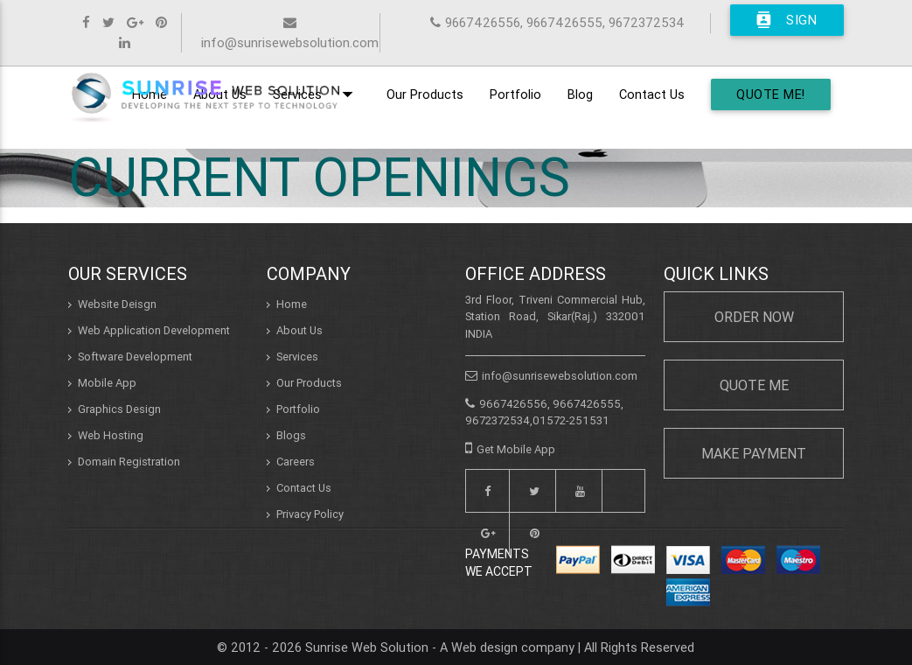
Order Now (754, 317)
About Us (299, 330)
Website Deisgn (117, 304)
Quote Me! (770, 94)
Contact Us (652, 94)
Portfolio (515, 94)
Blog (580, 94)
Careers (295, 461)
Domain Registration (129, 461)
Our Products (424, 94)
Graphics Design (119, 409)
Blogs (291, 435)
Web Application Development (154, 330)
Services (297, 356)
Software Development (135, 356)
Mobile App (107, 382)
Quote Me (754, 385)
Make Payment (753, 453)
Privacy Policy (310, 514)
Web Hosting (110, 435)
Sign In (786, 20)
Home (291, 304)
